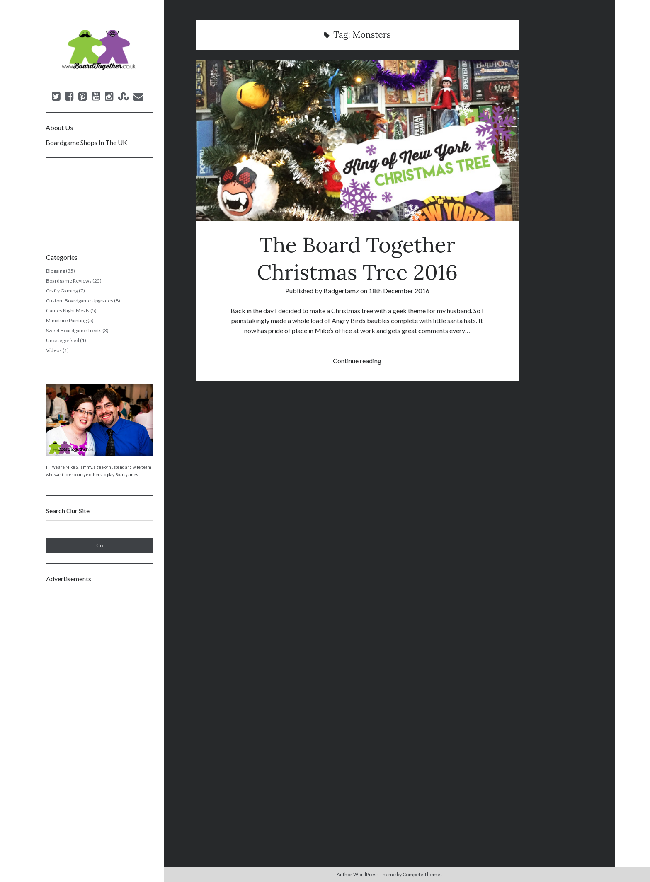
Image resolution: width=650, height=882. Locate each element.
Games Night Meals (68, 310)
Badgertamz (341, 291)
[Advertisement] (99, 713)
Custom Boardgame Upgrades (79, 300)
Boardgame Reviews (69, 281)
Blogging (55, 271)
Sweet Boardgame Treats (74, 330)
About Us (59, 127)
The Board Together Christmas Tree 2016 (357, 140)
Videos (54, 350)
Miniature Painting (66, 320)
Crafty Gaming (62, 291)
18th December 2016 (399, 291)
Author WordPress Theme (366, 874)
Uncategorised (62, 340)
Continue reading (357, 361)
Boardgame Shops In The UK (86, 142)
